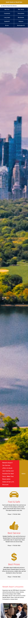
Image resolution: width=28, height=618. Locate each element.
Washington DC (21, 25)
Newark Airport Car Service (10, 5)
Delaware (21, 21)
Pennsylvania (21, 13)
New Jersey (21, 9)
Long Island (7, 17)
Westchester (21, 17)
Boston (7, 25)
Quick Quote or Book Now (14, 2)
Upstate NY (7, 21)
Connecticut (7, 13)
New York (7, 9)
